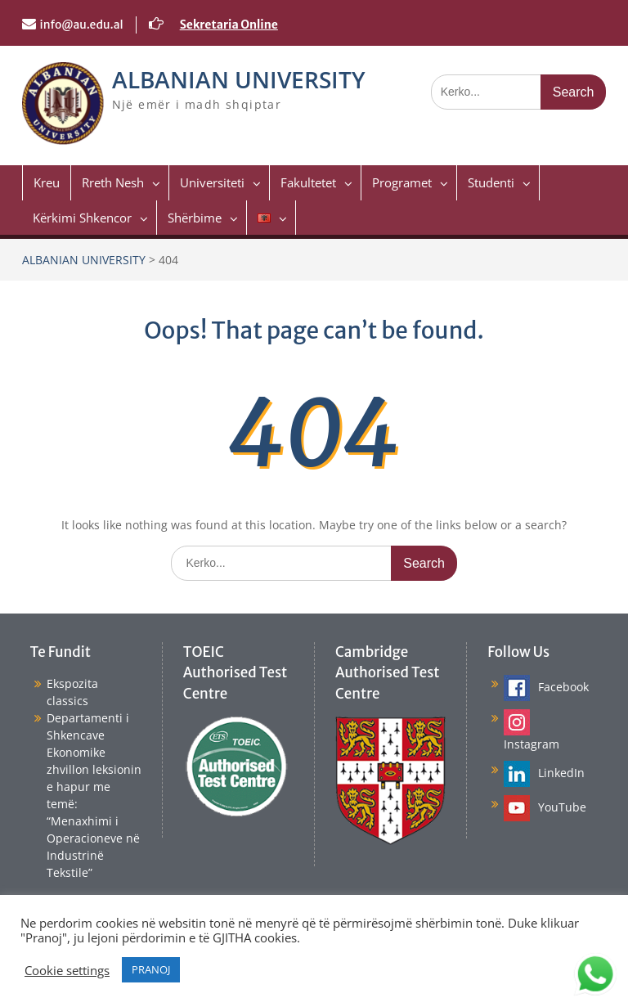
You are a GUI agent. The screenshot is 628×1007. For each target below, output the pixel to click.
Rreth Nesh (113, 182)
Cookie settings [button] (67, 970)
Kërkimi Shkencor (82, 217)
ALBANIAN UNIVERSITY (239, 79)
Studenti (491, 182)
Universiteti (212, 182)
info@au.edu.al (81, 24)
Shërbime (195, 217)
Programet (402, 182)
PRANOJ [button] (151, 969)
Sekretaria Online (229, 24)
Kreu (47, 182)
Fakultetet (308, 182)
